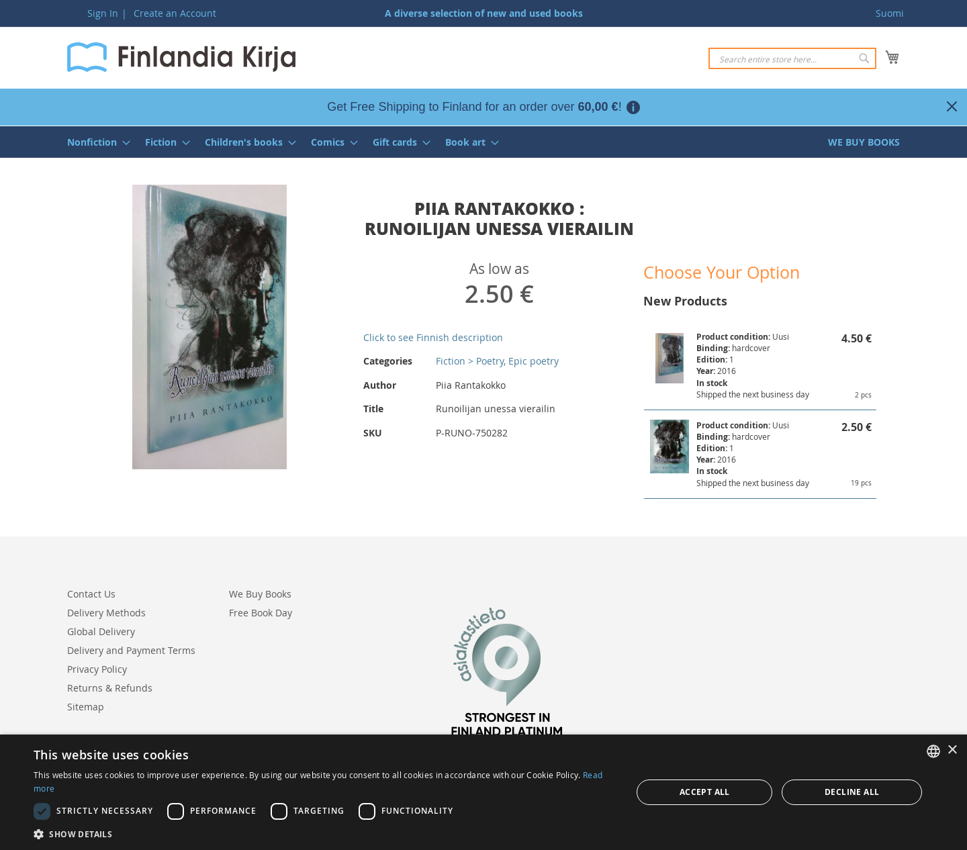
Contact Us (91, 593)
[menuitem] (94, 142)
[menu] (483, 142)
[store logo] (181, 57)
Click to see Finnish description (433, 337)
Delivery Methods (106, 612)
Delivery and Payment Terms (131, 650)
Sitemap (85, 706)
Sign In (102, 13)
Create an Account (175, 13)
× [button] (952, 750)
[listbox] (933, 751)
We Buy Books (260, 593)
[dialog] (483, 792)
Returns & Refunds (109, 687)
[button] (324, 833)
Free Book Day (260, 612)
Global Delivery (101, 631)
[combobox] (792, 58)
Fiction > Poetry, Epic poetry (497, 361)
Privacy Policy (97, 669)
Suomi (890, 13)
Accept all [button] (705, 792)
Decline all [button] (852, 792)
